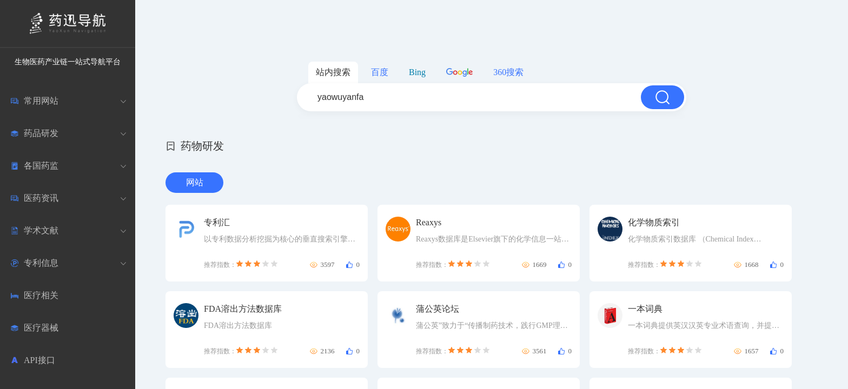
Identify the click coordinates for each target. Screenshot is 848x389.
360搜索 (508, 72)
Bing (417, 72)
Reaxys (428, 222)
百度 (379, 72)
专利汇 (217, 222)
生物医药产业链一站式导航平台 (68, 62)
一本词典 (645, 308)
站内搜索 (333, 72)
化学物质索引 (654, 222)
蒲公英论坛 (437, 308)
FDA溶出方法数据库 (243, 308)
